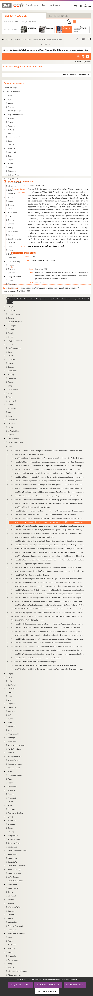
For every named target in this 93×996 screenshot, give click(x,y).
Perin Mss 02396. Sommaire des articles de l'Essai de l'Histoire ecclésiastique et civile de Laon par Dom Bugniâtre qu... (47, 616)
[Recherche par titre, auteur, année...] (43, 21)
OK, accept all (20, 984)
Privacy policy (47, 991)
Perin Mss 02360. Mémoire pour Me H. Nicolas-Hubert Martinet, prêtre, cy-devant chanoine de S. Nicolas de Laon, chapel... (47, 594)
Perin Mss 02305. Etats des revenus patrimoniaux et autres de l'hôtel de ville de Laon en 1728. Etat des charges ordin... (47, 582)
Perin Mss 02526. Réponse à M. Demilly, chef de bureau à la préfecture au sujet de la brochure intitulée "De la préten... (47, 669)
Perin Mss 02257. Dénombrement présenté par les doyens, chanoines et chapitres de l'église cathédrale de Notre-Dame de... (47, 545)
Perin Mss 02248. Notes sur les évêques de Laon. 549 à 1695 (32, 537)
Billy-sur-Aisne (14, 175)
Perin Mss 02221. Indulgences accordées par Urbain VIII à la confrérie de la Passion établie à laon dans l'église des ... (47, 518)
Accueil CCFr (7, 40)
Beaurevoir (12, 152)
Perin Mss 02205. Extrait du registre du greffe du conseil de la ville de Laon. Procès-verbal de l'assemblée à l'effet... (47, 503)
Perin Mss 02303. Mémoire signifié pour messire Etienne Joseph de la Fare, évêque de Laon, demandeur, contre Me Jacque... (47, 578)
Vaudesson (12, 945)
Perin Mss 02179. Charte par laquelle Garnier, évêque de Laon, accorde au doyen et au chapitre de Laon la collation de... (47, 462)
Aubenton (12, 126)
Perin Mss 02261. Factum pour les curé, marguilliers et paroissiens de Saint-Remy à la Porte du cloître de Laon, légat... (47, 548)
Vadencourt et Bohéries (16, 933)
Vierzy (10, 963)
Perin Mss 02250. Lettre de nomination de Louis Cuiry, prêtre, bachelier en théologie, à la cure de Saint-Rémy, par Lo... (47, 541)
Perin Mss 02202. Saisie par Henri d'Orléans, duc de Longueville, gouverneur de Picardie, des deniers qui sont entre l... (47, 496)
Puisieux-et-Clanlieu (15, 813)
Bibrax (10, 167)
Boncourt (12, 193)
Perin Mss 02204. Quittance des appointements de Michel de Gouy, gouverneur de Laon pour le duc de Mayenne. (47, 499)
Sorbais (10, 918)
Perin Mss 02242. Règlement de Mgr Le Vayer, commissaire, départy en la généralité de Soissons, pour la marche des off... (47, 530)
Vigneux (11, 967)
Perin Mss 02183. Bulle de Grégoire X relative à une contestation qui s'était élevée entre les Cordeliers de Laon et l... (47, 473)
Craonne (11, 337)
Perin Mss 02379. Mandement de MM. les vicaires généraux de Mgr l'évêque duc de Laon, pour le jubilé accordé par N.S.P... (47, 609)
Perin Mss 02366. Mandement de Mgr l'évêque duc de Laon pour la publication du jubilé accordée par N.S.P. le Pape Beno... (47, 601)
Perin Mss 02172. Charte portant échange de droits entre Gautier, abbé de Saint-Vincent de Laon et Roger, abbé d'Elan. (47, 450)
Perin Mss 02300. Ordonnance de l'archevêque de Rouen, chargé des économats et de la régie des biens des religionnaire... (47, 571)
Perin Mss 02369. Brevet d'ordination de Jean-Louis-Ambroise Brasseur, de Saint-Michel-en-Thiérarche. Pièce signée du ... (47, 605)
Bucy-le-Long (13, 231)
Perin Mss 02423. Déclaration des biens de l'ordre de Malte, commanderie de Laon (41, 643)
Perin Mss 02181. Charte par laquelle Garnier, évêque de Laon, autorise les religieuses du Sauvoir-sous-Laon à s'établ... (47, 469)
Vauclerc (11, 941)
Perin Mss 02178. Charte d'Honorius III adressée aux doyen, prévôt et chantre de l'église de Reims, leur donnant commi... (47, 458)
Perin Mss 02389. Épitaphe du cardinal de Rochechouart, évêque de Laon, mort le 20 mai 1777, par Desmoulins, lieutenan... (47, 612)
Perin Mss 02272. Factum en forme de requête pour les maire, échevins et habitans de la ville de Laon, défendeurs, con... (47, 556)
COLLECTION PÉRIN (12, 91)
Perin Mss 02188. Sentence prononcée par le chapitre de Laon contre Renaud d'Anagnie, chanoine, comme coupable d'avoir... (47, 481)
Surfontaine (12, 922)
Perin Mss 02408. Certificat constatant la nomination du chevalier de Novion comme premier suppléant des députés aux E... (47, 635)
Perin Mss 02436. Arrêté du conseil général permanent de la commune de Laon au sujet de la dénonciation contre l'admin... (47, 654)
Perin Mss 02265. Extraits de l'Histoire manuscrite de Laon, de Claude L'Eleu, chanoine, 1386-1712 (47, 552)
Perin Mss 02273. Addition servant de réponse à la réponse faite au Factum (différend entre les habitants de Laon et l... (47, 560)
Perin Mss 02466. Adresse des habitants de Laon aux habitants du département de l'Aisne (43, 665)
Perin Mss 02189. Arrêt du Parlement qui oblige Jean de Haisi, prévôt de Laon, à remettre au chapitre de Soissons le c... (47, 484)
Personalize (74, 984)
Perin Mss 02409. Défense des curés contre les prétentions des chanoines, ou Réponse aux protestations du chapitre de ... (47, 639)
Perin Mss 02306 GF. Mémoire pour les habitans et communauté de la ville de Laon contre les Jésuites (47, 586)
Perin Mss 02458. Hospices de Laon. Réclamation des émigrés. (33, 661)
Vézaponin (12, 956)
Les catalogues (16, 16)
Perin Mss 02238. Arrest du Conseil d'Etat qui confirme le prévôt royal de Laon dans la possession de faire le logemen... (47, 526)
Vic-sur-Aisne (13, 960)
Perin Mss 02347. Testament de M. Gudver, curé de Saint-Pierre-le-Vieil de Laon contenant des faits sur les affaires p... (47, 590)
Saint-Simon (12, 884)
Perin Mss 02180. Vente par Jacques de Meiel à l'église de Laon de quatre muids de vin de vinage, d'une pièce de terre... (47, 465)
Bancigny (11, 133)
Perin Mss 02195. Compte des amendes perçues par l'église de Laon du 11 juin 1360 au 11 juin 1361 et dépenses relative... (47, 488)
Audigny (11, 129)
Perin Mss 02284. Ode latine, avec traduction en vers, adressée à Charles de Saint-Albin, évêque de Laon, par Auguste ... (47, 567)
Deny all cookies (48, 984)
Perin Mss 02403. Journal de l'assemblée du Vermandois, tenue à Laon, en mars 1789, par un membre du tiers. (47, 627)
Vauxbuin (11, 948)
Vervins (10, 952)
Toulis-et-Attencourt (15, 926)
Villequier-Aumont (14, 975)
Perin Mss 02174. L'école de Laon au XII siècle (27, 454)
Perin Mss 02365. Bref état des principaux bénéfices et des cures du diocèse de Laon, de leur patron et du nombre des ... (47, 597)
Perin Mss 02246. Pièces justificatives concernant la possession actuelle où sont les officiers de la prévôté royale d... (47, 533)
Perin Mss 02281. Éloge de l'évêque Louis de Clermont (30, 563)
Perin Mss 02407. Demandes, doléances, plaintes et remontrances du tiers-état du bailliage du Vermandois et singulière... (47, 631)
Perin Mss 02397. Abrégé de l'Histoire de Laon (27, 620)
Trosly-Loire (12, 930)
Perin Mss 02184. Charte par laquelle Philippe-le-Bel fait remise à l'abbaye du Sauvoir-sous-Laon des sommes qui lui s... (47, 477)
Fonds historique (11, 87)
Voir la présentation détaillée (74, 74)
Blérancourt (13, 186)
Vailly (10, 937)
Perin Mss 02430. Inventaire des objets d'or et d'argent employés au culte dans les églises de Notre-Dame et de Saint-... (47, 650)
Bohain (11, 190)
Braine (11, 201)
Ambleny (11, 107)
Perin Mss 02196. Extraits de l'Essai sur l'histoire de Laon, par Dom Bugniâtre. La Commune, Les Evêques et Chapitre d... (47, 492)
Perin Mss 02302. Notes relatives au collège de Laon (30, 575)
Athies (10, 122)
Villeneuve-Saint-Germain (17, 971)
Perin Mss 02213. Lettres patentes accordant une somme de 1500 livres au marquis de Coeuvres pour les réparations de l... (47, 511)
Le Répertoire (58, 15)
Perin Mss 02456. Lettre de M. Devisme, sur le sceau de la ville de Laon (36, 658)
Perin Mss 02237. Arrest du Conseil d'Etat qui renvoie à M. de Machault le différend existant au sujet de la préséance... (47, 522)
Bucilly (11, 227)
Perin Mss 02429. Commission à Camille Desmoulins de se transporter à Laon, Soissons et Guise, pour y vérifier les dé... (47, 646)
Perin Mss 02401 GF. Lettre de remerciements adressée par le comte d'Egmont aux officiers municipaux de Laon (47, 624)
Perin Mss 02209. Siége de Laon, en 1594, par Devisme (30, 507)
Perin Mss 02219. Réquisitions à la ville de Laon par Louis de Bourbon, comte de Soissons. (44, 514)
